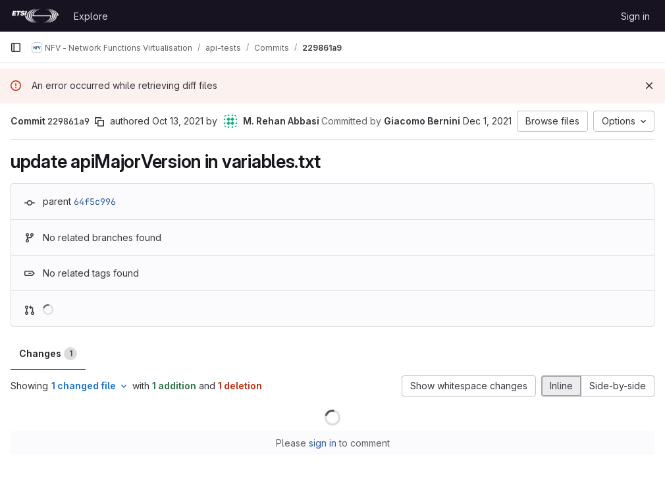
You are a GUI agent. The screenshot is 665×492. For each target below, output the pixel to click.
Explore (91, 16)
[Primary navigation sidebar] (15, 47)
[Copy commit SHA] (99, 122)
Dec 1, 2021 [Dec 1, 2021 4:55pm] (487, 120)
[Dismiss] (649, 86)
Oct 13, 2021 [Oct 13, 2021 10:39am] (177, 120)
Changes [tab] (48, 353)
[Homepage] (35, 15)
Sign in (635, 16)
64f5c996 (95, 201)
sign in (322, 443)
